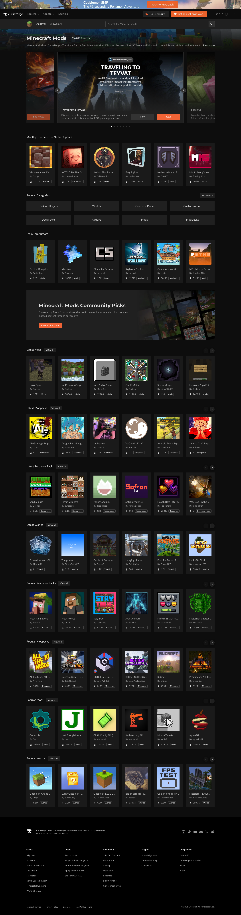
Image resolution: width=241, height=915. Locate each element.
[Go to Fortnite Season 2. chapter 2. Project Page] (168, 552)
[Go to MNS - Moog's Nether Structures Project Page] (200, 164)
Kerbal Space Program (36, 881)
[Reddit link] (213, 832)
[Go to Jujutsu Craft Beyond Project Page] (200, 435)
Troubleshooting (149, 861)
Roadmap (107, 876)
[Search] (212, 24)
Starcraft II (31, 876)
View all (50, 350)
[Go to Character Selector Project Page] (104, 261)
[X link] (207, 832)
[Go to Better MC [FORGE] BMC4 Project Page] (136, 669)
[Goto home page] (13, 14)
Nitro (182, 871)
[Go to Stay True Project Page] (104, 610)
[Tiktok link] (189, 832)
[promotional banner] (120, 4)
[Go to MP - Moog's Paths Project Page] (200, 261)
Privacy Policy (52, 907)
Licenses (67, 907)
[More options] (235, 14)
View (142, 117)
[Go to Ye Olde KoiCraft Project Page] (136, 435)
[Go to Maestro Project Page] (72, 261)
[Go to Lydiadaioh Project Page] (104, 435)
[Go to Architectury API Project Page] (136, 727)
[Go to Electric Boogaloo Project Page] (40, 261)
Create (49, 14)
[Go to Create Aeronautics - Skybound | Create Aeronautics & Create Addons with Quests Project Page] (168, 261)
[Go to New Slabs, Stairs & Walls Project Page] (104, 377)
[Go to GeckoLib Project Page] (40, 727)
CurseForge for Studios (190, 861)
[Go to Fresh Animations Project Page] (40, 610)
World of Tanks (33, 891)
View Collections (50, 325)
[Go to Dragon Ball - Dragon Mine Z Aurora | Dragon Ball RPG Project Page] (72, 435)
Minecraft (31, 861)
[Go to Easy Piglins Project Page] (136, 164)
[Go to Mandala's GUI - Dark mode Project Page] (168, 610)
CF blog (106, 866)
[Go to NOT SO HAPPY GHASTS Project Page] (72, 164)
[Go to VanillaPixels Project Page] (40, 493)
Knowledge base (149, 855)
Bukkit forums (110, 881)
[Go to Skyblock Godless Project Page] (136, 261)
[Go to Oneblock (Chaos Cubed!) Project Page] (40, 785)
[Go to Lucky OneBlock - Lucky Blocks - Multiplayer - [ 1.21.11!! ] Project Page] (72, 785)
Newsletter (108, 871)
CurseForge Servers (112, 886)
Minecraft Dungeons (36, 886)
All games (30, 855)
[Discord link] (201, 832)
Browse (33, 14)
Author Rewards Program (77, 866)
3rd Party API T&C (73, 876)
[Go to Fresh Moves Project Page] (72, 610)
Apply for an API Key (74, 871)
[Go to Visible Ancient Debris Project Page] (40, 164)
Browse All (56, 23)
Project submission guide (76, 861)
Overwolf (184, 855)
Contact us (147, 866)
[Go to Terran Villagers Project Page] (72, 493)
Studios (64, 14)
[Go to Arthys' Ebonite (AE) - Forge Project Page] (104, 164)
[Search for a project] (157, 24)
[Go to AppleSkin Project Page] (200, 727)
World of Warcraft (35, 866)
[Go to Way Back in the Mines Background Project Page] (200, 493)
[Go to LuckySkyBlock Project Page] (200, 552)
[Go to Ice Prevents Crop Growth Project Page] (72, 377)
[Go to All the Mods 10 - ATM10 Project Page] (40, 669)
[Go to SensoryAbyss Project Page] (168, 377)
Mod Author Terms (83, 907)
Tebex (182, 866)
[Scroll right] (212, 350)
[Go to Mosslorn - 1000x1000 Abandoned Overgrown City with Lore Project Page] (200, 785)
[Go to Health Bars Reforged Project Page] (168, 493)
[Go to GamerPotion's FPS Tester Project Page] (168, 785)
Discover (41, 23)
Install (168, 117)
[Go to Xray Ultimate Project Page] (136, 610)
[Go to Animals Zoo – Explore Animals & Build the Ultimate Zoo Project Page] (168, 435)
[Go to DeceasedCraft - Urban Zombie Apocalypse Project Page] (72, 669)
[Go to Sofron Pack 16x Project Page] (136, 493)
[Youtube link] (195, 832)
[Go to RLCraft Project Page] (168, 669)
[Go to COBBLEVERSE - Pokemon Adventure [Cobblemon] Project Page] (104, 669)
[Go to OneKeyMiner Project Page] (136, 377)
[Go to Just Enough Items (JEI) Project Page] (72, 727)
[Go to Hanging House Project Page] (136, 552)
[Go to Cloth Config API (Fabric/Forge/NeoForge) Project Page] (104, 727)
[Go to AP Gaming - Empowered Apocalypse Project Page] (40, 435)
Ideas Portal (108, 861)
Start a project (71, 855)
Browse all (207, 195)
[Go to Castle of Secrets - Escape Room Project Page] (104, 552)
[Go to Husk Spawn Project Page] (40, 377)
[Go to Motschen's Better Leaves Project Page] (200, 610)
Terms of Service (33, 907)
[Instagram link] (183, 832)
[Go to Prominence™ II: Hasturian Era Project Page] (200, 669)
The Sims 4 (31, 871)
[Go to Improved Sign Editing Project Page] (200, 377)
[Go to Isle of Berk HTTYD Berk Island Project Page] (136, 785)
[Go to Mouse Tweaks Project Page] (168, 727)
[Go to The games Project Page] (72, 552)
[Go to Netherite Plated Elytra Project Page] (168, 164)
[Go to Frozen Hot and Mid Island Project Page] (40, 552)
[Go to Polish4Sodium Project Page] (104, 493)
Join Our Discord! (111, 855)
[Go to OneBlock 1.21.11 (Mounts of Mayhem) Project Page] (104, 785)
